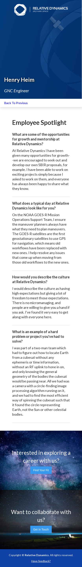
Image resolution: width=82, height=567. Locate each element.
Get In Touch (41, 529)
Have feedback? (41, 561)
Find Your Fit (41, 470)
